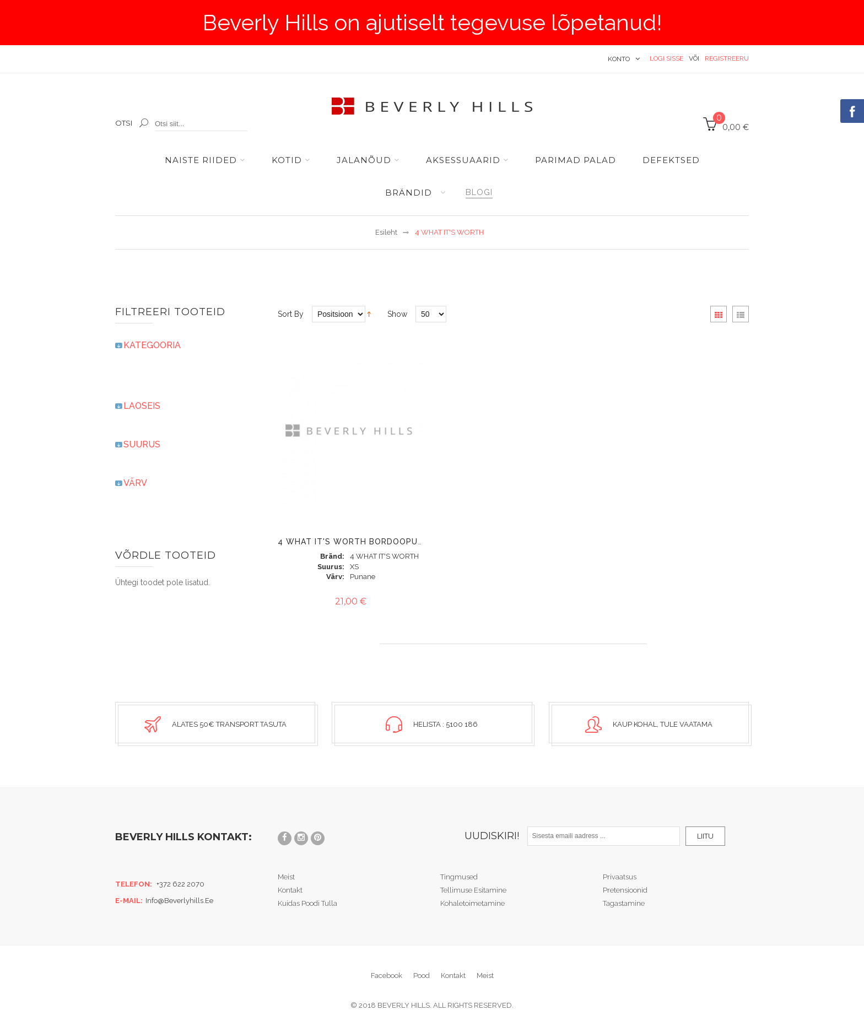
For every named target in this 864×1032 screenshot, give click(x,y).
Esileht (386, 232)
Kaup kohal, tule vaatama (662, 724)
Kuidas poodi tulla (307, 903)
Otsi (123, 122)
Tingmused (459, 876)
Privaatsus (619, 876)
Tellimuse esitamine (473, 889)
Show (397, 314)
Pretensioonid (625, 889)
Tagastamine (624, 903)
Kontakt (290, 889)
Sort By (291, 314)
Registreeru (727, 58)
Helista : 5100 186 (445, 724)
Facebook (386, 975)
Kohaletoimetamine (472, 903)
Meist (286, 876)
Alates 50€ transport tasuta (229, 724)
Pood (421, 975)
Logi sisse (666, 58)
